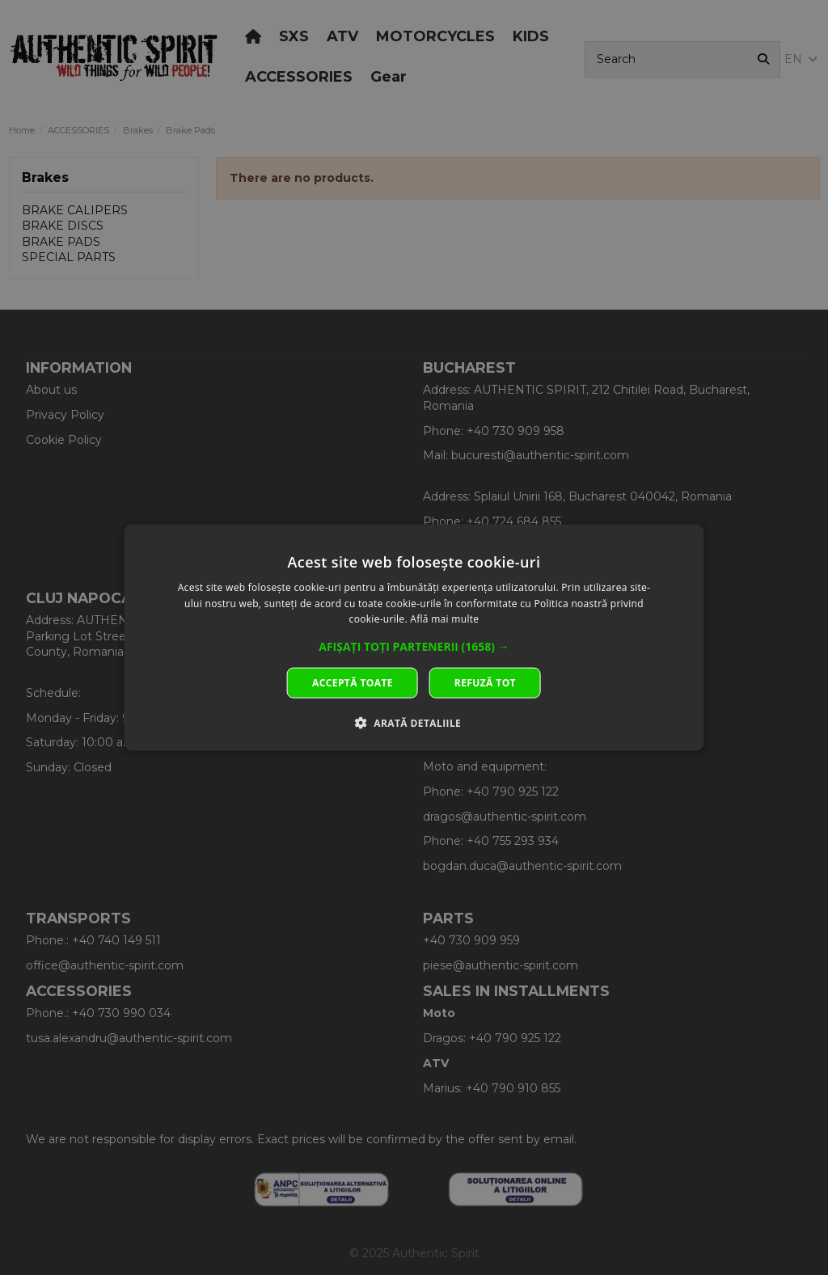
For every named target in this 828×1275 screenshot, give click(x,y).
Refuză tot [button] (485, 683)
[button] (414, 647)
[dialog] (414, 637)
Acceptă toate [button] (352, 683)
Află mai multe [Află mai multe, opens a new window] (444, 619)
